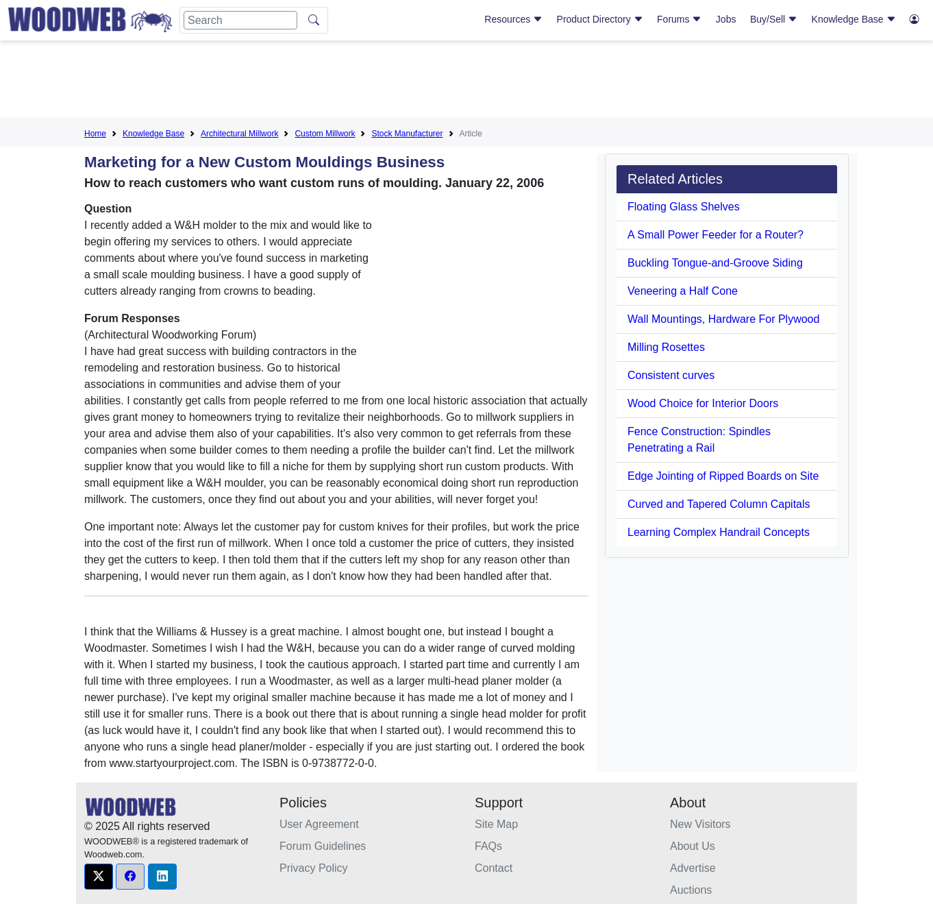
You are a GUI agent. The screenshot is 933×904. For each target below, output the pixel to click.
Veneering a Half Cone (682, 291)
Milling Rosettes (666, 347)
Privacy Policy (313, 868)
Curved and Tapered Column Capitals (718, 504)
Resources (513, 19)
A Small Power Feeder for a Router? (715, 235)
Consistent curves (670, 375)
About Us (692, 846)
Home (95, 133)
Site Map (496, 824)
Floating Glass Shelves (683, 206)
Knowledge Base (854, 19)
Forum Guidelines (322, 846)
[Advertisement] (466, 81)
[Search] (240, 20)
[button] (98, 877)
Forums (679, 19)
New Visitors (700, 824)
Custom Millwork (325, 133)
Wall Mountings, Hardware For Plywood (723, 319)
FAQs (488, 846)
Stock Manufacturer (407, 133)
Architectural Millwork (239, 133)
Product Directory (600, 19)
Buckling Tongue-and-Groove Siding (715, 263)
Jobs (726, 19)
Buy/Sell (773, 19)
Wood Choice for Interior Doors (702, 403)
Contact (493, 868)
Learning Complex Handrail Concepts (718, 532)
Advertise (693, 868)
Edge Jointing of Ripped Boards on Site (723, 476)
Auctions (691, 890)
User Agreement (319, 824)
